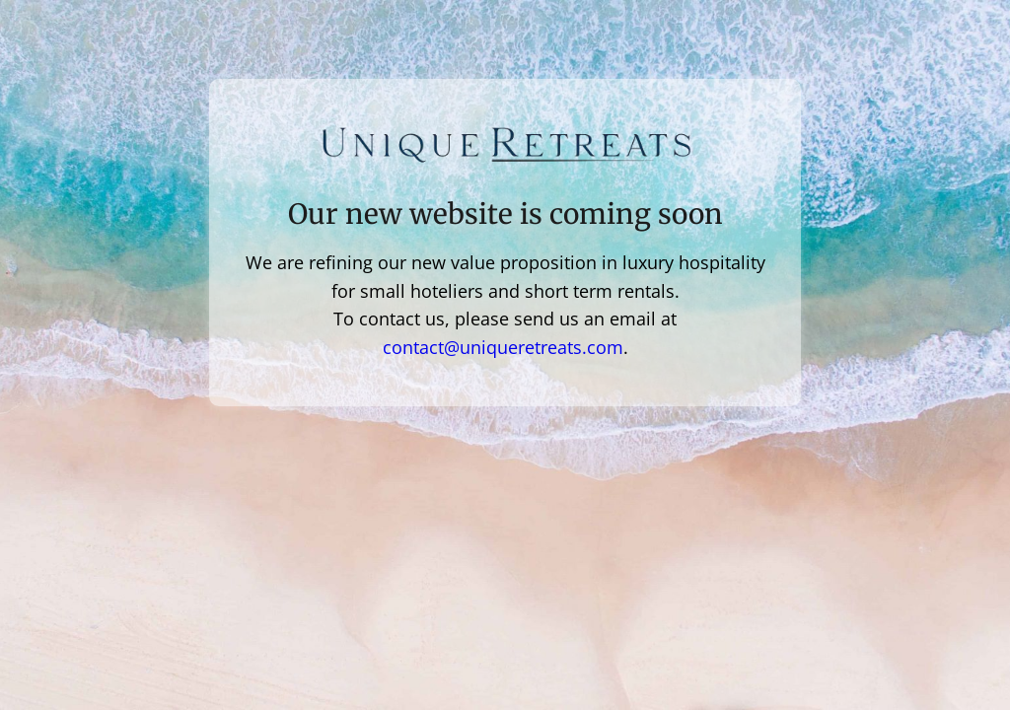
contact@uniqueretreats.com (503, 347)
